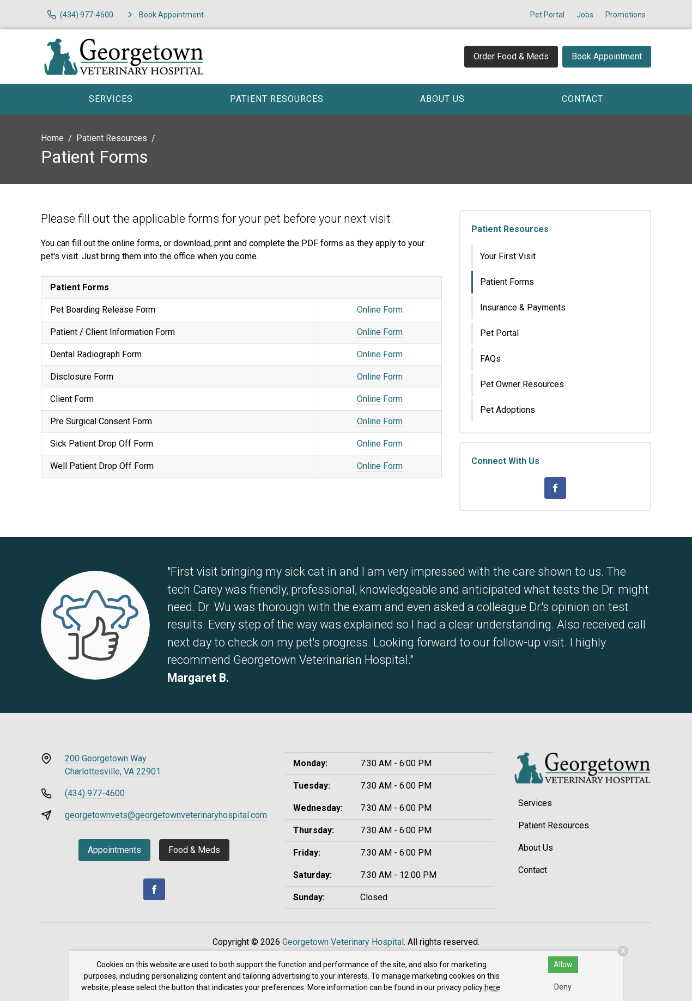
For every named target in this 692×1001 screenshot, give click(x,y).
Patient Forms (507, 282)
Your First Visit (508, 256)
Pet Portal (547, 14)
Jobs (584, 14)
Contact (582, 99)
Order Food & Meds (511, 56)
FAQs (490, 358)
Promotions (625, 14)
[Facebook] (555, 488)
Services (111, 99)
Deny (563, 986)
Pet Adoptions (507, 410)
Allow (563, 964)
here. (493, 987)
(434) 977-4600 (95, 793)
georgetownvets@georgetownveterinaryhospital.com (166, 815)
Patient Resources (277, 99)
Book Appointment (607, 56)
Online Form (380, 309)
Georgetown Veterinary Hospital (343, 942)
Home (52, 138)
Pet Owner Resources (522, 384)
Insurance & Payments (523, 307)
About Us (442, 99)
